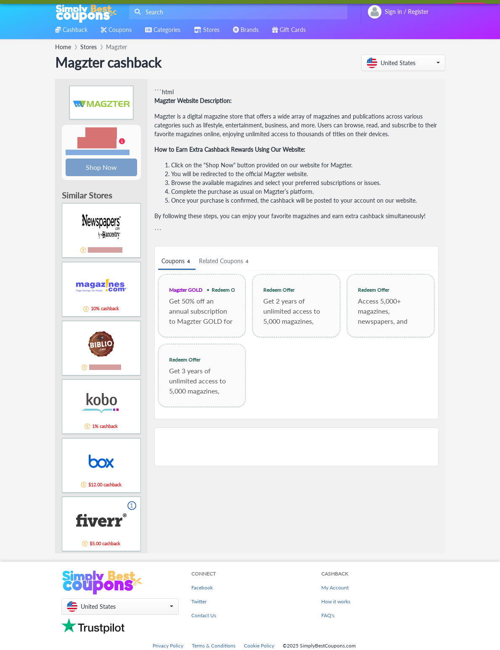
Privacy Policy (168, 646)
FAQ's (327, 616)
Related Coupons (225, 261)
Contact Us (203, 616)
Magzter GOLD (185, 290)
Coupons (176, 261)
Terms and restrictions (97, 153)
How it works (335, 602)
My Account (335, 588)
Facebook (202, 588)
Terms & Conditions (213, 646)
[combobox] (236, 12)
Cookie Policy (259, 646)
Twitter (198, 602)
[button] (403, 63)
